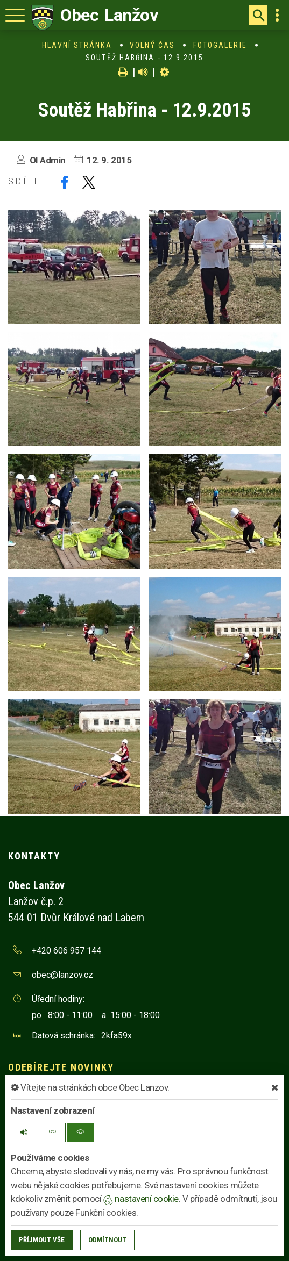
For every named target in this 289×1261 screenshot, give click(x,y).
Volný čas (152, 45)
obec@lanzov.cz (62, 975)
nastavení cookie (141, 1198)
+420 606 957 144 (66, 950)
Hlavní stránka (76, 45)
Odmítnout (107, 1240)
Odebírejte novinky (61, 1067)
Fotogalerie (220, 45)
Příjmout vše (42, 1240)
